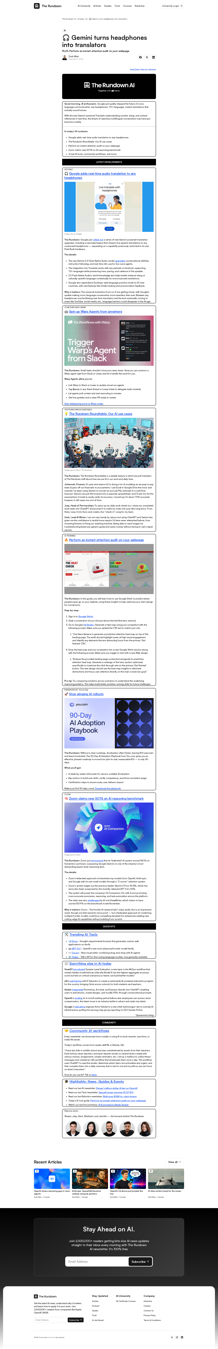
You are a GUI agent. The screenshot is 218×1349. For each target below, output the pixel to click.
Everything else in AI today (91, 963)
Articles (81, 19)
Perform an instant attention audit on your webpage (106, 540)
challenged (94, 900)
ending (78, 998)
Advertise (152, 69)
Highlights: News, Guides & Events (97, 1081)
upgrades (120, 260)
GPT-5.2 (76, 948)
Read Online (135, 69)
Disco (75, 941)
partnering (75, 981)
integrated (77, 989)
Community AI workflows (89, 1030)
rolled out (98, 239)
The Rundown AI (69, 19)
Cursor (75, 952)
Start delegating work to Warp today (83, 403)
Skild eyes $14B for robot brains (120, 1096)
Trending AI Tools (83, 934)
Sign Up (144, 69)
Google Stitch (85, 616)
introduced (79, 969)
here (94, 1074)
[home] (47, 6)
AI (86, 19)
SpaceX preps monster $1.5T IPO (116, 1092)
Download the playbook (108, 788)
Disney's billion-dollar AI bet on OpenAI (116, 1088)
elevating (80, 1006)
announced (97, 860)
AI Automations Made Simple (113, 1104)
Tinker (75, 957)
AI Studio (89, 624)
